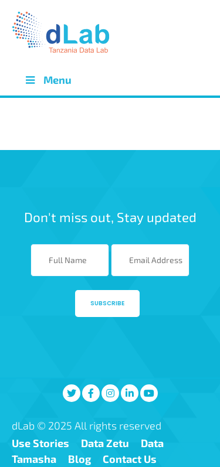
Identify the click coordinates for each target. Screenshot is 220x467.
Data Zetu (105, 443)
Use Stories (40, 443)
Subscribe (107, 303)
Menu (47, 79)
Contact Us (130, 458)
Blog (79, 458)
